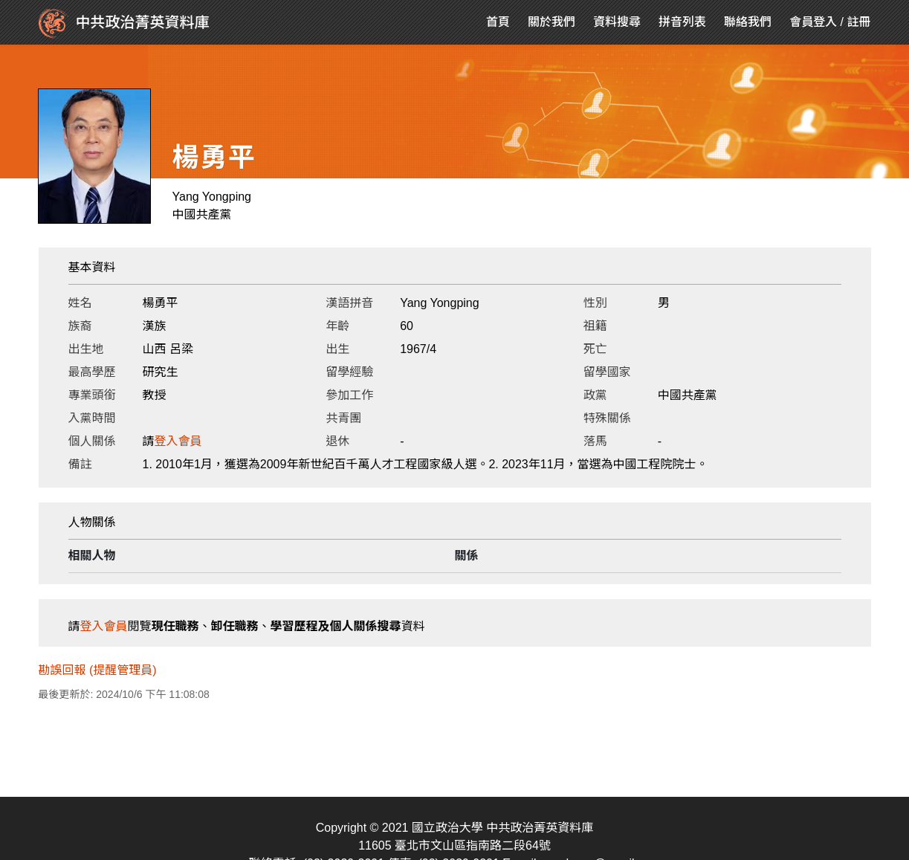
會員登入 (813, 22)
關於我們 (551, 22)
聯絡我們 (747, 22)
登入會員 (178, 441)
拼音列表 (682, 22)
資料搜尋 (617, 22)
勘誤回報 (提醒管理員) (98, 670)
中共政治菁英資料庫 (124, 24)
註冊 (858, 22)
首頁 (498, 22)
